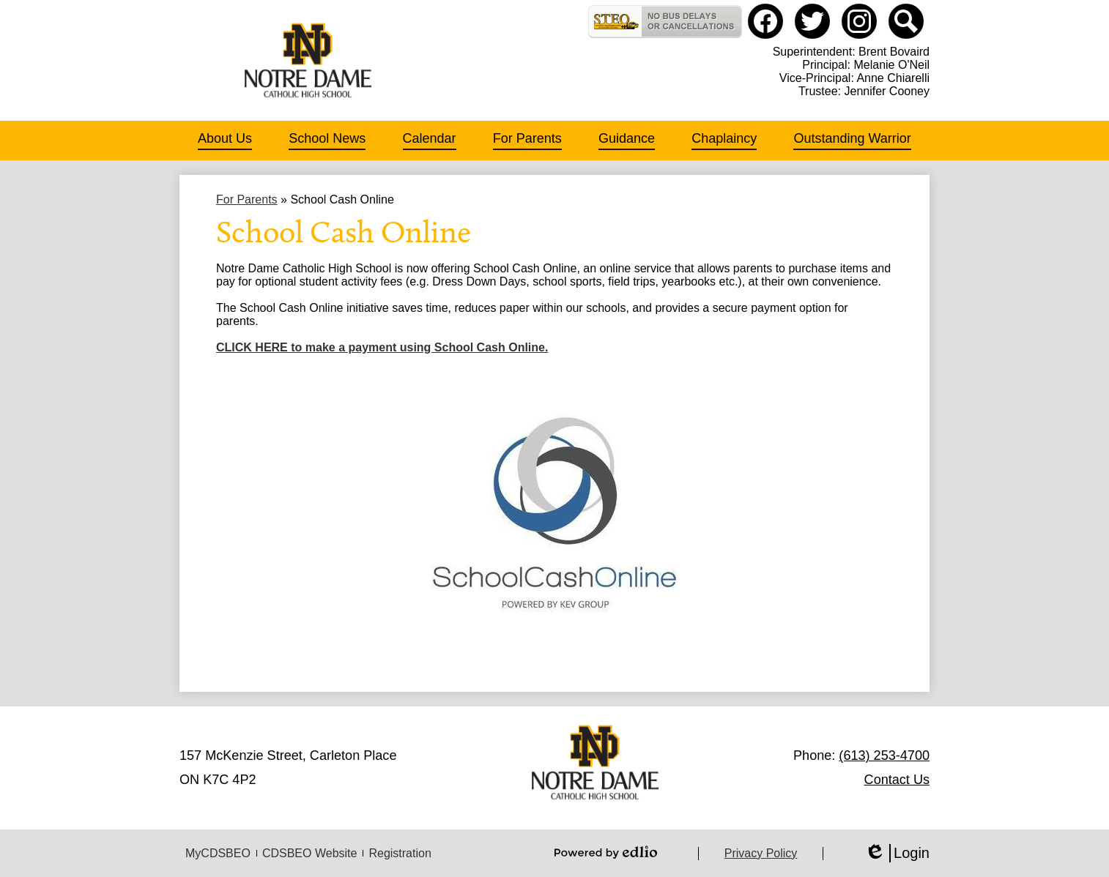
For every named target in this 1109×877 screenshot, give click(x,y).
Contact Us (897, 779)
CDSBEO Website (309, 853)
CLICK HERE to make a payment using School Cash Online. (382, 347)
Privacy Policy (761, 853)
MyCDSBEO (218, 853)
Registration (399, 853)
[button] (224, 140)
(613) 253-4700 (884, 755)
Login (897, 853)
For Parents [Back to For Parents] (247, 199)
